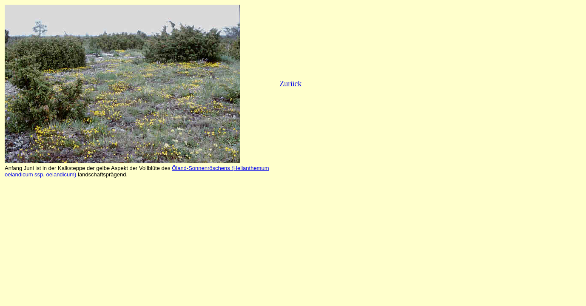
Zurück (290, 83)
